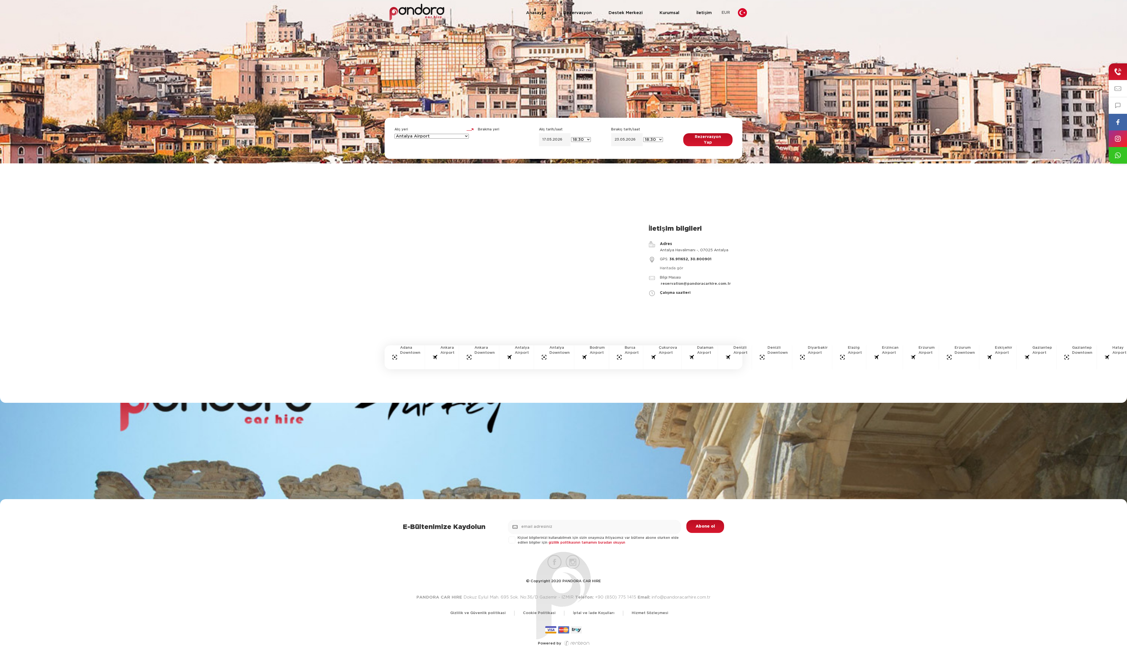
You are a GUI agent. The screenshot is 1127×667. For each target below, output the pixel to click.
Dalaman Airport (705, 350)
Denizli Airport (740, 350)
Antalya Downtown (559, 350)
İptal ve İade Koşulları (593, 613)
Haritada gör (671, 268)
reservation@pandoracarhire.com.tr (696, 283)
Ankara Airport (447, 350)
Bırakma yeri (488, 129)
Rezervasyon (577, 13)
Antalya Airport (522, 350)
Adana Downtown (410, 350)
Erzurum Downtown (965, 350)
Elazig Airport (855, 350)
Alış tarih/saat (551, 129)
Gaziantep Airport (1042, 350)
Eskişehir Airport (1003, 350)
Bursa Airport (632, 350)
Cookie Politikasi (539, 613)
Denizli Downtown (777, 350)
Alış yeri (401, 129)
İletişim (704, 13)
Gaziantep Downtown (1082, 350)
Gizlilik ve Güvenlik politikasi (478, 613)
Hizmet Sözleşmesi (650, 613)
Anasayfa (536, 13)
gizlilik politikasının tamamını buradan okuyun (587, 542)
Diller (742, 13)
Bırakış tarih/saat (625, 129)
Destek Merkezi (626, 13)
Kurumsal (669, 13)
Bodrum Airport (597, 350)
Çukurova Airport (668, 350)
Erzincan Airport (890, 350)
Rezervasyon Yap (708, 139)
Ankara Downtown (484, 350)
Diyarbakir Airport (818, 350)
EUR (726, 12)
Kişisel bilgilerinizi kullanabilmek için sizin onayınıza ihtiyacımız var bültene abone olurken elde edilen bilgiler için (594, 540)
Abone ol (705, 526)
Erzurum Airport (927, 350)
